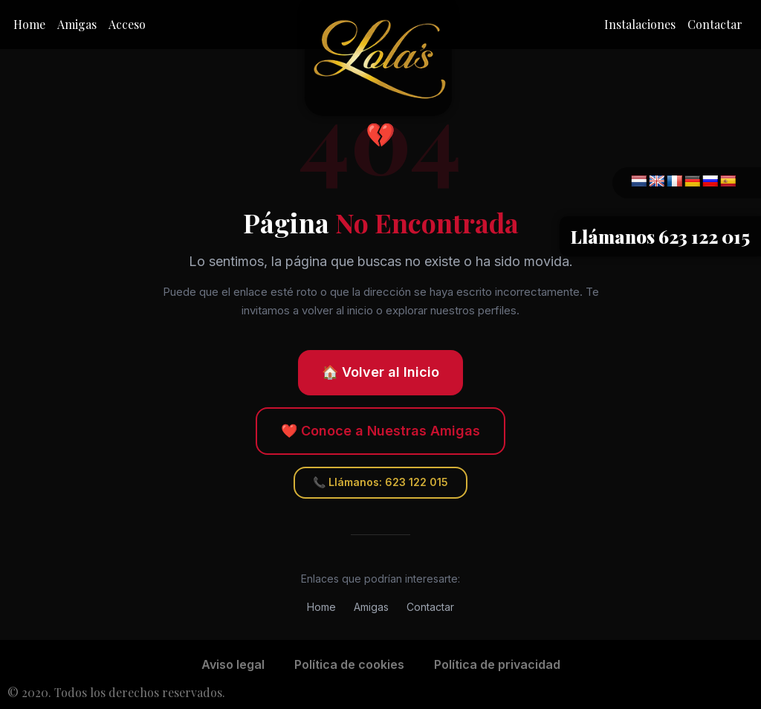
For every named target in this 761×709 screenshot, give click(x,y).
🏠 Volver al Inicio (380, 372)
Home (29, 24)
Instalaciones (640, 24)
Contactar (714, 24)
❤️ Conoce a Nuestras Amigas (380, 430)
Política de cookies (349, 664)
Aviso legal (233, 664)
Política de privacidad (497, 664)
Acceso (127, 24)
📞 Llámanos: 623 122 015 (380, 482)
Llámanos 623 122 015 (660, 236)
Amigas (77, 24)
